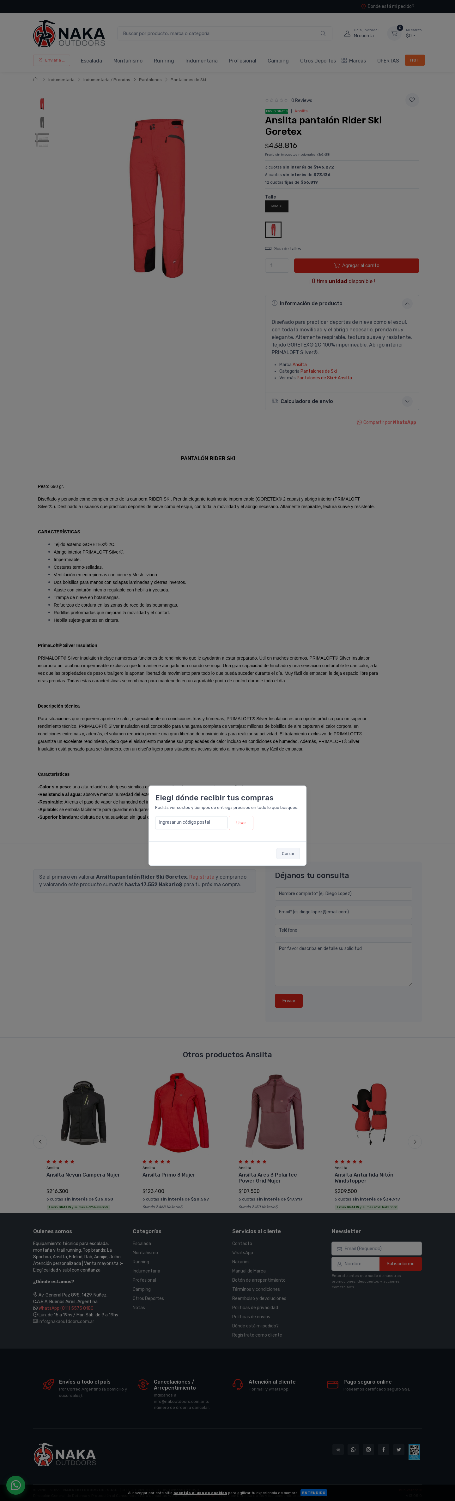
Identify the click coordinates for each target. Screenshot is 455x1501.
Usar (241, 823)
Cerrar (288, 853)
